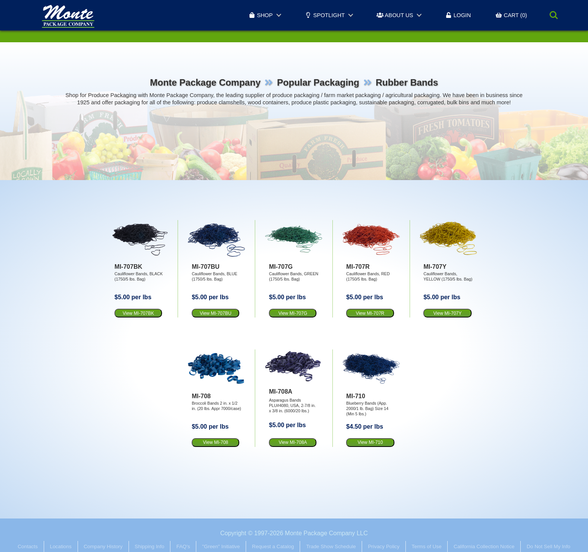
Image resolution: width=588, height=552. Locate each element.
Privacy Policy (383, 546)
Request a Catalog (273, 546)
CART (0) (511, 15)
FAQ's (183, 546)
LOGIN (458, 15)
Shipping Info (149, 546)
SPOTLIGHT (325, 15)
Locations (61, 546)
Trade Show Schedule (331, 546)
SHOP (260, 15)
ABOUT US (395, 15)
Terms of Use (427, 546)
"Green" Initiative (221, 546)
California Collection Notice (484, 546)
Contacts (27, 546)
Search (553, 15)
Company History (103, 546)
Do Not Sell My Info (549, 546)
